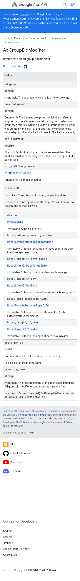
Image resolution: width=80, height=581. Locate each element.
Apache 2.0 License (33, 418)
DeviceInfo (15, 222)
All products (10, 554)
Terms (7, 570)
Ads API (33, 4)
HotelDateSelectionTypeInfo (28, 305)
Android (7, 531)
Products (19, 38)
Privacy (18, 570)
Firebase (8, 543)
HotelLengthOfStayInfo (23, 329)
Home (6, 38)
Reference (13, 42)
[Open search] (65, 4)
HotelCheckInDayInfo (22, 285)
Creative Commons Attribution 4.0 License (29, 414)
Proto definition (15, 66)
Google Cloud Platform (16, 548)
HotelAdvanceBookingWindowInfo (30, 242)
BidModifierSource (17, 173)
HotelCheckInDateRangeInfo (27, 265)
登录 (73, 4)
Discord (24, 14)
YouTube (56, 18)
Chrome (7, 537)
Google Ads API (37, 38)
